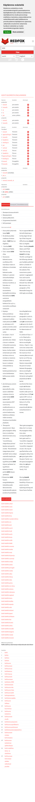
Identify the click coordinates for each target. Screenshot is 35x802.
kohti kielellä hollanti (7, 610)
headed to (5, 140)
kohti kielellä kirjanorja (8, 555)
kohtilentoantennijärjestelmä (13, 730)
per (4, 115)
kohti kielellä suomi (7, 528)
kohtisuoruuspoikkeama (12, 724)
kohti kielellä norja (6, 552)
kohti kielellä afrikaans (7, 616)
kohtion (7, 658)
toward (5, 104)
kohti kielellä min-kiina (8, 586)
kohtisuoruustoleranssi (11, 727)
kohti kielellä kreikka (7, 601)
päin (4, 189)
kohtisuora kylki (9, 693)
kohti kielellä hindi (6, 531)
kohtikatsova (8, 671)
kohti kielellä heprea (7, 513)
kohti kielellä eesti (6, 525)
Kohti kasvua (8, 674)
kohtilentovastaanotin (11, 722)
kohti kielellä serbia (7, 625)
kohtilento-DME (9, 682)
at (3, 110)
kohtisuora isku (9, 687)
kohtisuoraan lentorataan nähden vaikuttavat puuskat (8, 761)
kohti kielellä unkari (7, 503)
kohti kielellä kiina (6, 516)
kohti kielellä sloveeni (7, 638)
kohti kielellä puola (6, 534)
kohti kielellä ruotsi (6, 506)
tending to (6, 142)
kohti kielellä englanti (7, 595)
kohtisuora (8, 663)
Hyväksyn (7, 32)
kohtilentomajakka (10, 698)
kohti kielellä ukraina (7, 589)
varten (6, 192)
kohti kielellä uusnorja (7, 558)
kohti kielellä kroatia (7, 622)
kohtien (7, 660)
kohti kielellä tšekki (6, 543)
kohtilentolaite (9, 684)
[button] (14, 56)
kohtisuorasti (8, 676)
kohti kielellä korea (6, 537)
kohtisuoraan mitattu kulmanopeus (9, 735)
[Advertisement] (17, 81)
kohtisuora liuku (9, 690)
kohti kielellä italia (6, 580)
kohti (6, 652)
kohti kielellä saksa (6, 574)
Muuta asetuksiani (18, 32)
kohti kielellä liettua (7, 577)
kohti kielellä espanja (7, 604)
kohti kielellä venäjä (7, 561)
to (3, 112)
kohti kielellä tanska (7, 549)
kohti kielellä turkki (6, 540)
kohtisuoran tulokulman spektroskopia (9, 743)
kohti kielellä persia (7, 583)
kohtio (6, 655)
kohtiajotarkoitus (10, 695)
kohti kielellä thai (6, 619)
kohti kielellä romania (7, 546)
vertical (5, 148)
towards (5, 107)
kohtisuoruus (8, 668)
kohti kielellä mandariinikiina (9, 519)
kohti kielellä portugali (7, 567)
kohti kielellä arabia (7, 564)
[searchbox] (17, 48)
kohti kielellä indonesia (8, 592)
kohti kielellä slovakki (7, 628)
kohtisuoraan (8, 666)
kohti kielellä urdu (6, 607)
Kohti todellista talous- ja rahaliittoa (9, 751)
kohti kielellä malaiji (7, 635)
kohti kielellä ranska (7, 571)
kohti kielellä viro (6, 522)
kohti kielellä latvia (6, 598)
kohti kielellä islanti (7, 510)
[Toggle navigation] (33, 41)
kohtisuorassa (9, 679)
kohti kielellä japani (7, 613)
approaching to (7, 134)
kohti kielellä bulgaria (7, 632)
